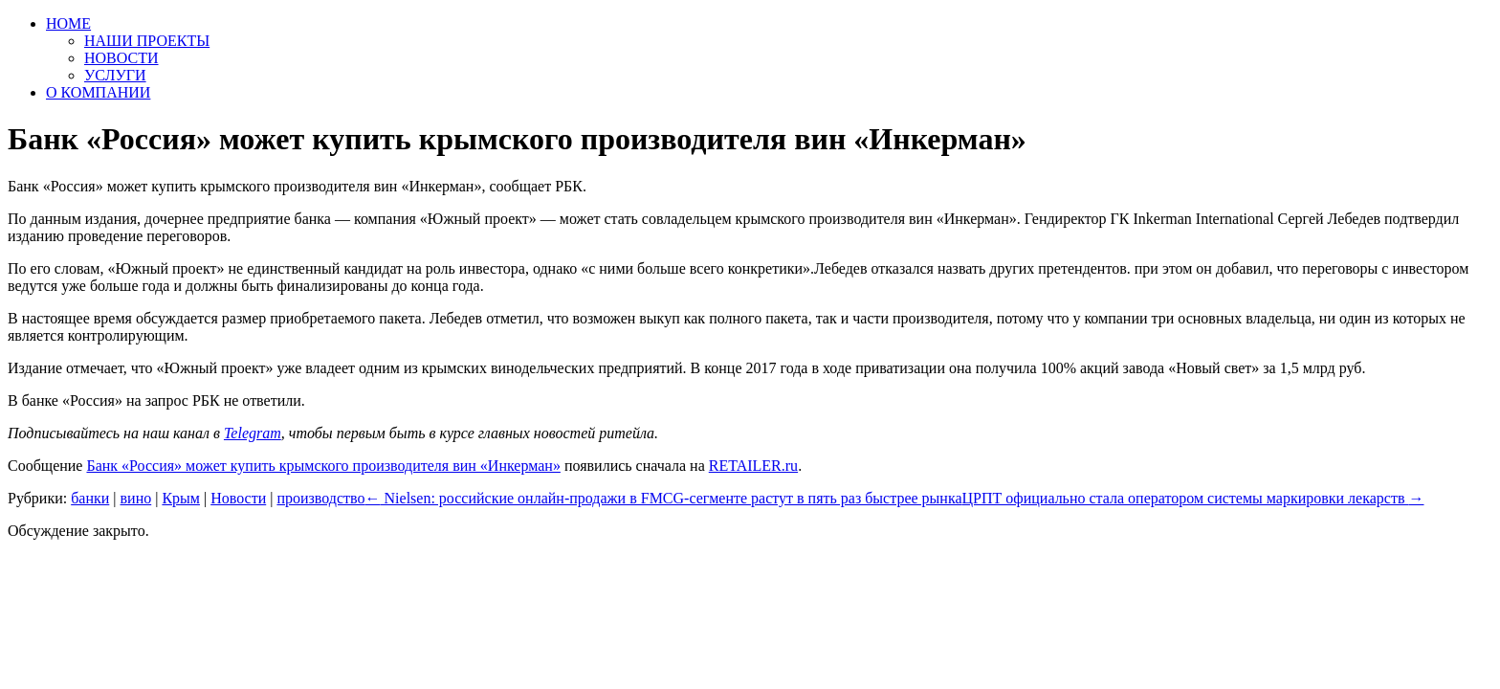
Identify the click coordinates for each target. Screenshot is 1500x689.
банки (90, 498)
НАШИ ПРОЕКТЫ (147, 41)
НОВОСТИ (121, 58)
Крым (181, 498)
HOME (68, 23)
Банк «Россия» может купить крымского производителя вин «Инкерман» (323, 465)
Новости (238, 498)
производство (320, 498)
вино (136, 498)
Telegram (252, 433)
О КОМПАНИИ (98, 92)
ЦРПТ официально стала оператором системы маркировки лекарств (1193, 498)
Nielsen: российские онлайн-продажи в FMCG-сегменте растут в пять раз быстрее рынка (663, 498)
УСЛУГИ (115, 75)
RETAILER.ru (753, 465)
